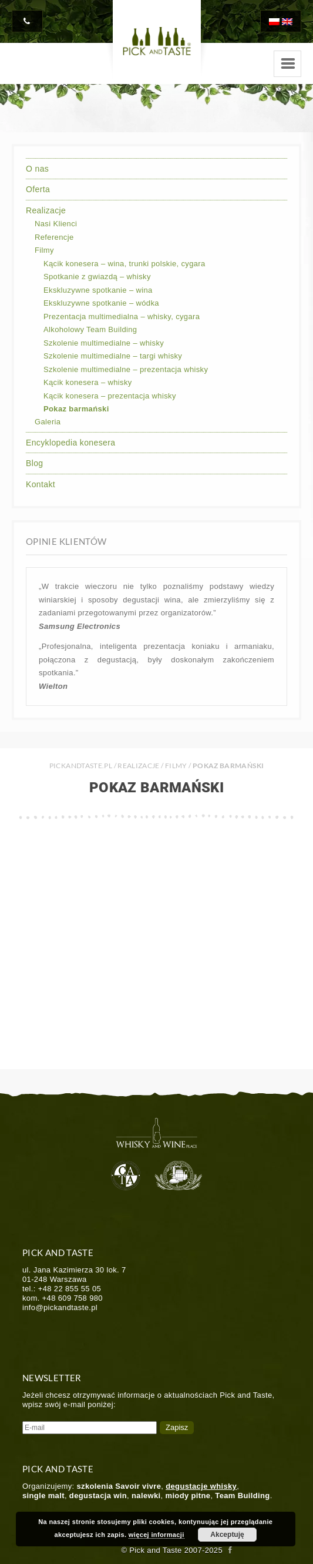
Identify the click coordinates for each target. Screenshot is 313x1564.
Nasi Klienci (56, 223)
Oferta (38, 189)
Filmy (44, 250)
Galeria (47, 421)
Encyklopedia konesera (70, 442)
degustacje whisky (201, 1486)
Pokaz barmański (76, 408)
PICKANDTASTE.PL (80, 765)
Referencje (54, 237)
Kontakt (40, 484)
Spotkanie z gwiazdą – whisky (97, 276)
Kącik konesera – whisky (87, 382)
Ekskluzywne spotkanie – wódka (101, 303)
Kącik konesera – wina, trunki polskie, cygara (124, 263)
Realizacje (46, 210)
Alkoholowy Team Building (90, 329)
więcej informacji (156, 1534)
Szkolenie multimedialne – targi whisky (112, 355)
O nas (37, 168)
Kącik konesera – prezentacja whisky (109, 395)
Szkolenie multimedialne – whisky (103, 343)
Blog (34, 463)
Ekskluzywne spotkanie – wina (98, 290)
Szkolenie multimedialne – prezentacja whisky (125, 369)
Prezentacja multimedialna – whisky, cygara (121, 316)
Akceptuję (227, 1534)
